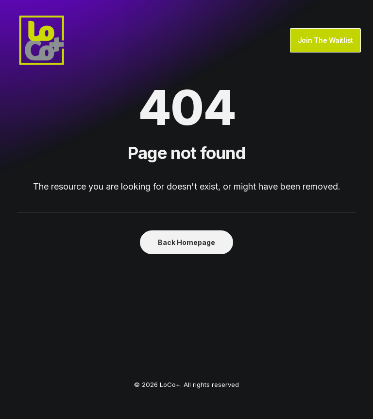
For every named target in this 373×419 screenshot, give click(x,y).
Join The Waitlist (325, 40)
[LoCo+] (41, 40)
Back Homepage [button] (186, 242)
